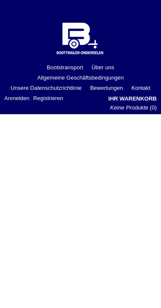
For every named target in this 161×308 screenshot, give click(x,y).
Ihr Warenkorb (132, 98)
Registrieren (48, 98)
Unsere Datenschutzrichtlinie (46, 88)
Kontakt (140, 88)
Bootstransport (65, 67)
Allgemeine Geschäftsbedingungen (80, 77)
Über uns (102, 67)
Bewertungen (106, 88)
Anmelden (17, 98)
